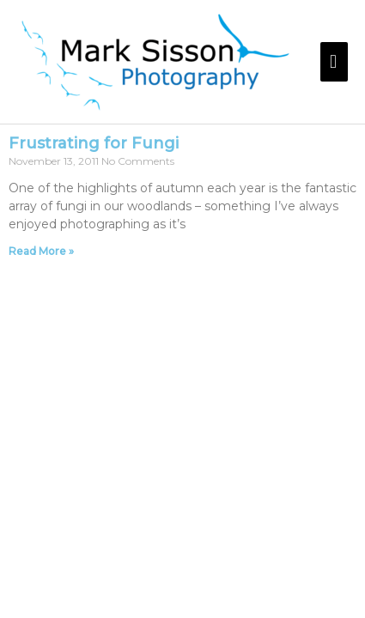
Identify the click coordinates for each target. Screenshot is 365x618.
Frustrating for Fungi (94, 143)
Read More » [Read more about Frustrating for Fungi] (41, 251)
